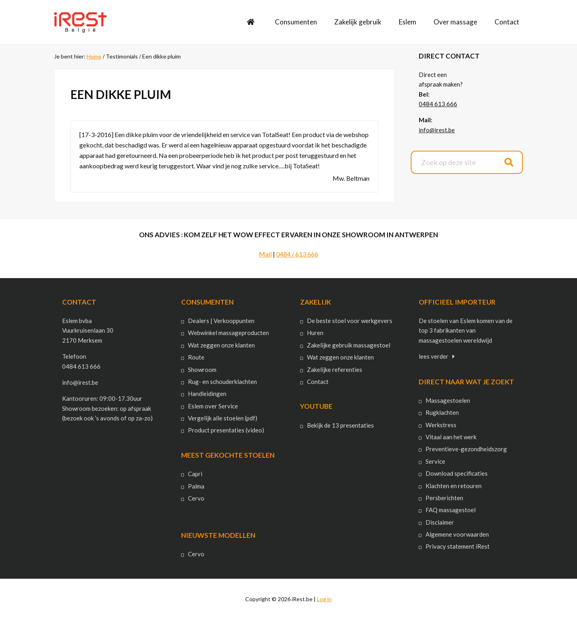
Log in (324, 599)
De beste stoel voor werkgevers (349, 320)
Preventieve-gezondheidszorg (466, 448)
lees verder (433, 356)
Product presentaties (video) (226, 430)
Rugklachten (442, 412)
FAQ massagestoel (451, 509)
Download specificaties (457, 473)
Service (435, 461)
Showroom (202, 369)
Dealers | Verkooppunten (221, 320)
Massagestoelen (448, 400)
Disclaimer (440, 522)
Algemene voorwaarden (457, 534)
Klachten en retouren (454, 485)
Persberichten (444, 497)
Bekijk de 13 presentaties (340, 425)
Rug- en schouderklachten (222, 381)
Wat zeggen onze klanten (221, 345)
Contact (318, 381)
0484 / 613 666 (297, 254)
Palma (196, 486)
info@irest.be (437, 129)
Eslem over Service (213, 406)
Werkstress (441, 424)
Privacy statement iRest (458, 546)
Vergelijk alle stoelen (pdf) (222, 418)
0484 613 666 (438, 103)
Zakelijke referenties (334, 369)
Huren (315, 332)
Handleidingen (207, 393)
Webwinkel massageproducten (228, 332)
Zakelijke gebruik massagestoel (348, 345)
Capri (195, 473)
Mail (265, 254)
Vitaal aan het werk (451, 436)
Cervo (196, 498)
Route (196, 357)
